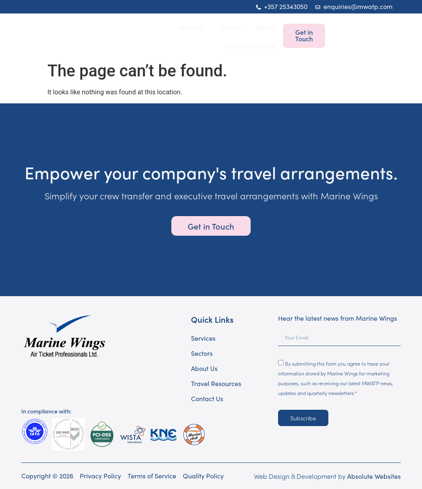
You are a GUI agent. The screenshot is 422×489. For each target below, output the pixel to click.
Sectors (230, 26)
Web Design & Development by (327, 475)
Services (190, 26)
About (266, 26)
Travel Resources (249, 45)
